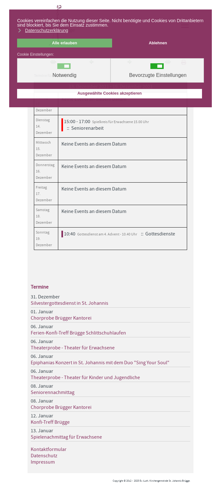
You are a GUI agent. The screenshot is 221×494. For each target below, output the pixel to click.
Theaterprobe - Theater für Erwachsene (73, 348)
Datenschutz (44, 456)
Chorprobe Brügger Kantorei (61, 318)
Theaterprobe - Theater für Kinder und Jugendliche (85, 377)
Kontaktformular (48, 449)
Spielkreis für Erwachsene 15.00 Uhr (120, 121)
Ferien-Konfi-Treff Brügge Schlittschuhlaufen (78, 333)
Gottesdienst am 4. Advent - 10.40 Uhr (107, 234)
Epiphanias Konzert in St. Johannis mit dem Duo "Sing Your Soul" (100, 363)
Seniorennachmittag (52, 392)
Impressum (43, 462)
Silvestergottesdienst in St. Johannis (69, 303)
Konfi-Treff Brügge (50, 422)
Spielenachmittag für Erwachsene (66, 437)
